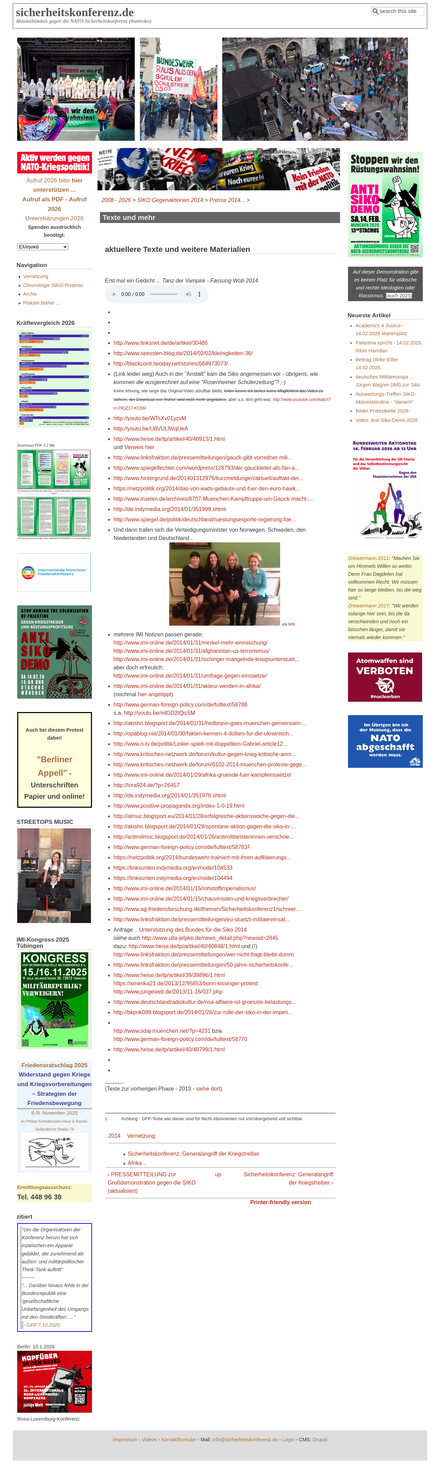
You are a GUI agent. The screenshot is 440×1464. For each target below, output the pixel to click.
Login (288, 1439)
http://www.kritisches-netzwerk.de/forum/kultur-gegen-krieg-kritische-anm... (205, 754)
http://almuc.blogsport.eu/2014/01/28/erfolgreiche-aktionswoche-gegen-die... (207, 816)
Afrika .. (137, 1163)
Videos (149, 1439)
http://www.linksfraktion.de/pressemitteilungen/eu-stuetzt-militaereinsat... (202, 919)
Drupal (320, 1439)
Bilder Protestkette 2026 (382, 411)
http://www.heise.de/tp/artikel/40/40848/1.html (184, 946)
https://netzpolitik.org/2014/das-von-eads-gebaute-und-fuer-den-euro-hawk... (207, 488)
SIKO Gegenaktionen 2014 (170, 200)
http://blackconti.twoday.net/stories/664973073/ (171, 364)
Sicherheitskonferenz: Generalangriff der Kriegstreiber (193, 1154)
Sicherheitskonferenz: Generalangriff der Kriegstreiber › (288, 1178)
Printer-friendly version (280, 1202)
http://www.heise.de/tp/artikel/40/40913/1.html (169, 439)
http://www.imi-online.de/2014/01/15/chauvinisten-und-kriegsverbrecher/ (201, 899)
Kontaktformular (178, 1439)
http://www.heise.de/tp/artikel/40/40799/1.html (169, 1049)
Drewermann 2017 (368, 605)
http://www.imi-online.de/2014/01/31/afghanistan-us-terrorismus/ (192, 651)
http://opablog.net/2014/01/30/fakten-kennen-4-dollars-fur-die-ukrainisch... (204, 733)
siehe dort (208, 1089)
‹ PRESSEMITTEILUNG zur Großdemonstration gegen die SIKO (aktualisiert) (152, 1182)
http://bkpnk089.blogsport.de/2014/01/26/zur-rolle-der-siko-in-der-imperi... (203, 1012)
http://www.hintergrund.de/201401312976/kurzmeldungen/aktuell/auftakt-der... (209, 478)
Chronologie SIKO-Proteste (53, 285)
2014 (114, 1136)
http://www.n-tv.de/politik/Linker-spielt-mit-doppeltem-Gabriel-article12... (201, 744)
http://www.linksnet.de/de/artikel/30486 (161, 343)
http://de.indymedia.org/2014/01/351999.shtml (170, 509)
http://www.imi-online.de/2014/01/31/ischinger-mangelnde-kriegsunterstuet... (206, 659)
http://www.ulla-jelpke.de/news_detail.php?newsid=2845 (210, 938)
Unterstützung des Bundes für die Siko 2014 (193, 930)
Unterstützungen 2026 (54, 218)
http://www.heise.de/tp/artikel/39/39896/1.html (169, 975)
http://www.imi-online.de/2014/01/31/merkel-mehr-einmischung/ (191, 643)
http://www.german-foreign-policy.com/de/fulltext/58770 (180, 1039)
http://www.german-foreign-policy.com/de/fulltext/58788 (180, 705)
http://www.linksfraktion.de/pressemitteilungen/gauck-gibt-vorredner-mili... (203, 457)
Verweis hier (139, 447)
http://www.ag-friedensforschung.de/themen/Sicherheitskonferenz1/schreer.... (208, 909)
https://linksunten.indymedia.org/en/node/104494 (173, 878)
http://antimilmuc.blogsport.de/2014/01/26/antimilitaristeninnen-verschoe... (204, 837)
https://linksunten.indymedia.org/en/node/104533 (173, 868)
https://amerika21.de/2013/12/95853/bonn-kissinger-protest (186, 983)
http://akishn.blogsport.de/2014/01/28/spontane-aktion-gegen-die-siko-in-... (205, 826)
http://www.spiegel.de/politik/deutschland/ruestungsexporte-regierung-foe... (205, 519)
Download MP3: (156, 294)
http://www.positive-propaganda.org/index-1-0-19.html (179, 806)
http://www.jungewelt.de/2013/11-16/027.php (168, 992)
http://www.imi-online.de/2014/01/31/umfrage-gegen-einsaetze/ (190, 676)
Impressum (125, 1439)
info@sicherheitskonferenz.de (245, 1439)
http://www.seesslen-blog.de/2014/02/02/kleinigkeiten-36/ (183, 353)
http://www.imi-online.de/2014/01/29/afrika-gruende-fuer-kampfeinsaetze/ (202, 775)
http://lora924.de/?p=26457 (147, 785)
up (218, 1174)
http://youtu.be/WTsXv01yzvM (150, 418)
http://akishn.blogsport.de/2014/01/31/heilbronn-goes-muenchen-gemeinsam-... (210, 723)
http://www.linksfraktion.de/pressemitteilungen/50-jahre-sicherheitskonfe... (203, 965)
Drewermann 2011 (368, 558)
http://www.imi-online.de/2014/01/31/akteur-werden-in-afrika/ (187, 686)
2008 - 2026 (116, 200)
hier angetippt (154, 694)
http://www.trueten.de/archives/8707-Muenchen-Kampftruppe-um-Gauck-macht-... (213, 499)
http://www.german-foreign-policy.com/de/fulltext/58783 (180, 847)
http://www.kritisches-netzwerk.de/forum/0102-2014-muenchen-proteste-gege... (210, 764)
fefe (291, 624)
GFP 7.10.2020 (43, 1325)
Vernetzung (141, 1136)
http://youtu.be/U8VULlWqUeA (151, 429)
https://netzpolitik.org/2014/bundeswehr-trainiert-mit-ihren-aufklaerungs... (202, 857)
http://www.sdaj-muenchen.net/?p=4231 (162, 1031)
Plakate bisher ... (41, 303)
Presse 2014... (227, 200)
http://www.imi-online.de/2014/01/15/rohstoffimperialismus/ (185, 888)
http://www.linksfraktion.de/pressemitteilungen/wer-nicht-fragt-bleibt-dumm (204, 954)
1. (107, 1118)
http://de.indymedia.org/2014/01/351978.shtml (170, 795)
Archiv (30, 294)
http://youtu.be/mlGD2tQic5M (159, 713)
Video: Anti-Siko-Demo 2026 (387, 420)
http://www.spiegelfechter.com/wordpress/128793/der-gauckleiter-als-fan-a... (206, 468)
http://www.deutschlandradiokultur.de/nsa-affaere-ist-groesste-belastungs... (205, 1002)
